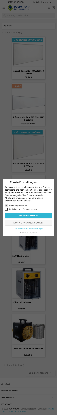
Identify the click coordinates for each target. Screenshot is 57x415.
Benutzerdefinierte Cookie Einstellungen (28, 229)
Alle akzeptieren (29, 215)
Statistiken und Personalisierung (21, 209)
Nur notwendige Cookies (28, 222)
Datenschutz (24, 233)
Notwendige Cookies (16, 205)
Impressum (33, 233)
